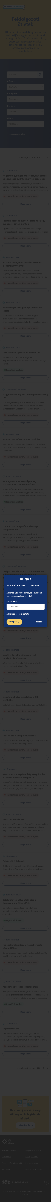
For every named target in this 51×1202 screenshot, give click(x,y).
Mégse (39, 621)
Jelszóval (35, 585)
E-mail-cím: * (12, 601)
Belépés (13, 621)
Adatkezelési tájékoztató (18, 613)
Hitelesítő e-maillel (16, 585)
